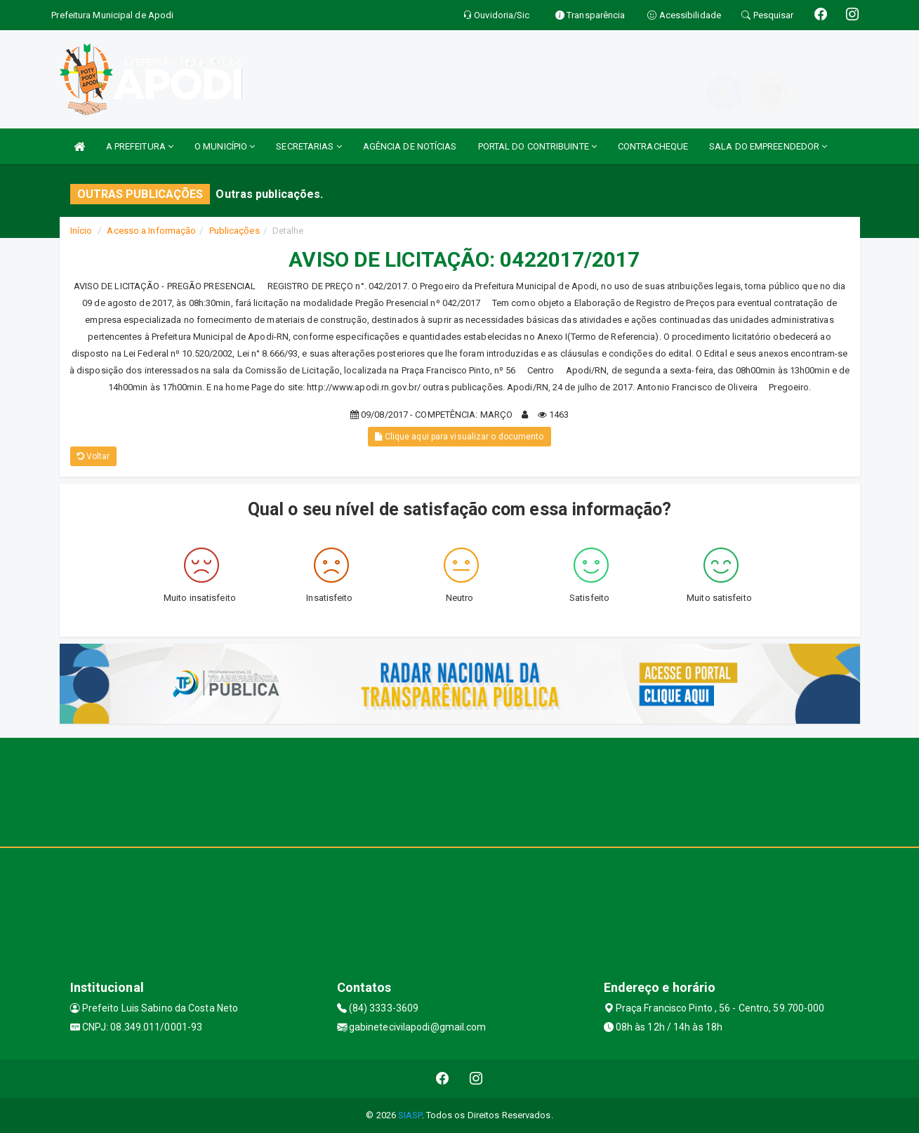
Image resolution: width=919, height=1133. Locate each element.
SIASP (410, 1115)
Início (81, 230)
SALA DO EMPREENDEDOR (768, 146)
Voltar (93, 456)
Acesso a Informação (151, 230)
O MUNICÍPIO (224, 146)
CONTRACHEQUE (653, 146)
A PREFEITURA (139, 146)
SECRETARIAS (308, 146)
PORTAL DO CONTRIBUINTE (537, 146)
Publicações (234, 230)
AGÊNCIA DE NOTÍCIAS (410, 146)
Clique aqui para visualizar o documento (459, 437)
